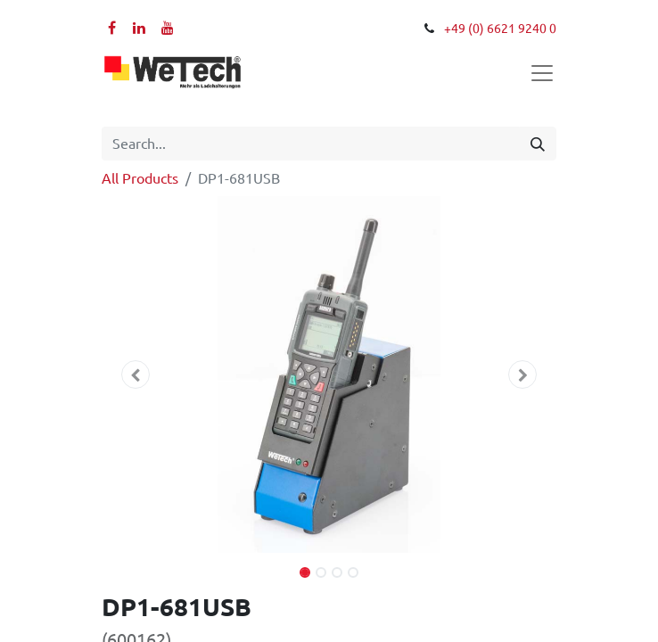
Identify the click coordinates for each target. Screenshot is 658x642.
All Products (140, 178)
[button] (136, 374)
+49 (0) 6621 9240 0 (500, 28)
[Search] (537, 143)
